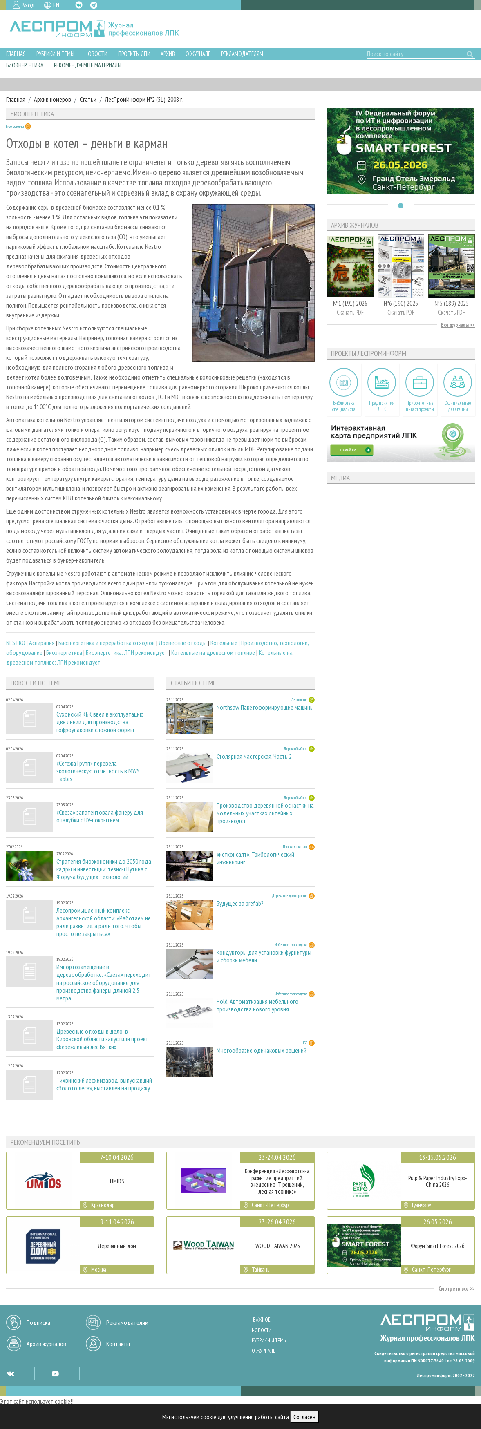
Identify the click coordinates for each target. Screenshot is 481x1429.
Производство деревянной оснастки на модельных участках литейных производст (265, 813)
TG (93, 5)
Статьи (88, 99)
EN (56, 5)
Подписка (38, 1322)
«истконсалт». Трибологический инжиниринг (255, 858)
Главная (16, 54)
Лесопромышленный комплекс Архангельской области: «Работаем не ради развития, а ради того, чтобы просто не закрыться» (103, 922)
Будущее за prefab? (240, 903)
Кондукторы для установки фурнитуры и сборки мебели (264, 956)
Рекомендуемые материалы (87, 65)
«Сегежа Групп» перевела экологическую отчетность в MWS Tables (98, 771)
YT (55, 1373)
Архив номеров (52, 99)
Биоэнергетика (24, 65)
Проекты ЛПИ (134, 54)
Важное (262, 1319)
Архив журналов (46, 1344)
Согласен (304, 1417)
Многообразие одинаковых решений (261, 1050)
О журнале (198, 54)
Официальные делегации (457, 406)
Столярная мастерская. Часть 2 (254, 756)
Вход (28, 5)
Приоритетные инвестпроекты (420, 406)
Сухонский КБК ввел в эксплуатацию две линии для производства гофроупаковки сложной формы (100, 722)
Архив (168, 54)
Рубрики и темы (55, 54)
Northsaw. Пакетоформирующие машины (265, 707)
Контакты (118, 1344)
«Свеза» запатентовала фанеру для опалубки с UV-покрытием (99, 816)
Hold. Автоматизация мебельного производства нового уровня (257, 1005)
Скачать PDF (350, 312)
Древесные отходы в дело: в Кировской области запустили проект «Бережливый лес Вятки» (102, 1039)
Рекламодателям (242, 54)
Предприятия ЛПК (381, 406)
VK (79, 5)
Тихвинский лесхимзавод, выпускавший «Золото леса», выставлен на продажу (104, 1084)
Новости (96, 54)
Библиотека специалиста (344, 406)
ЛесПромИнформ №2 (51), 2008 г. (144, 99)
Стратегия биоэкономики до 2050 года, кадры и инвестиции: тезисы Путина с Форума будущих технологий (104, 869)
